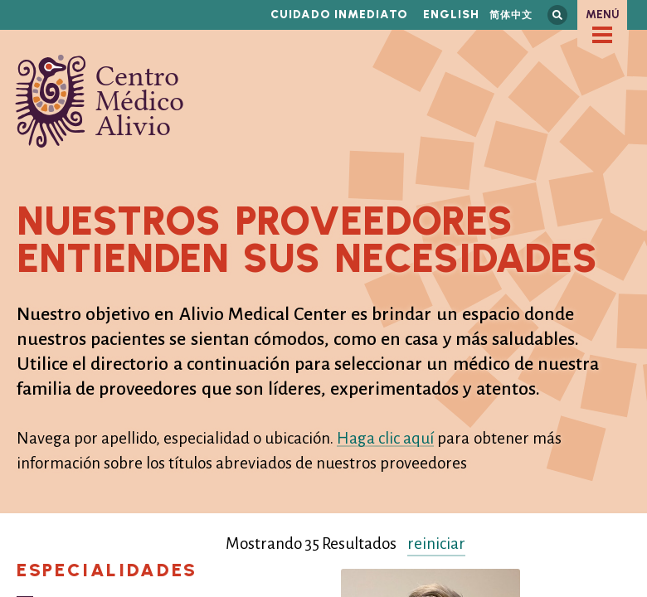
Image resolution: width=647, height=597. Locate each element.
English (451, 14)
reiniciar (436, 543)
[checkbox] (602, 35)
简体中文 (511, 14)
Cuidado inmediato (339, 14)
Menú (603, 14)
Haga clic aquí (385, 438)
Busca (557, 15)
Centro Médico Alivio (99, 101)
